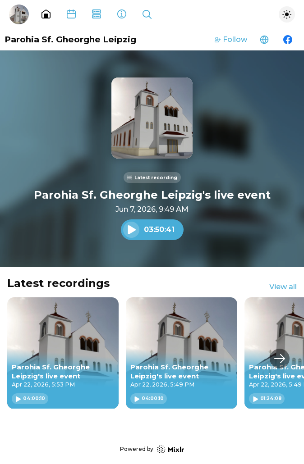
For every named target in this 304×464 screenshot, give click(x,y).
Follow (231, 39)
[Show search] (147, 14)
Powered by (152, 449)
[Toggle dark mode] (287, 14)
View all (283, 286)
